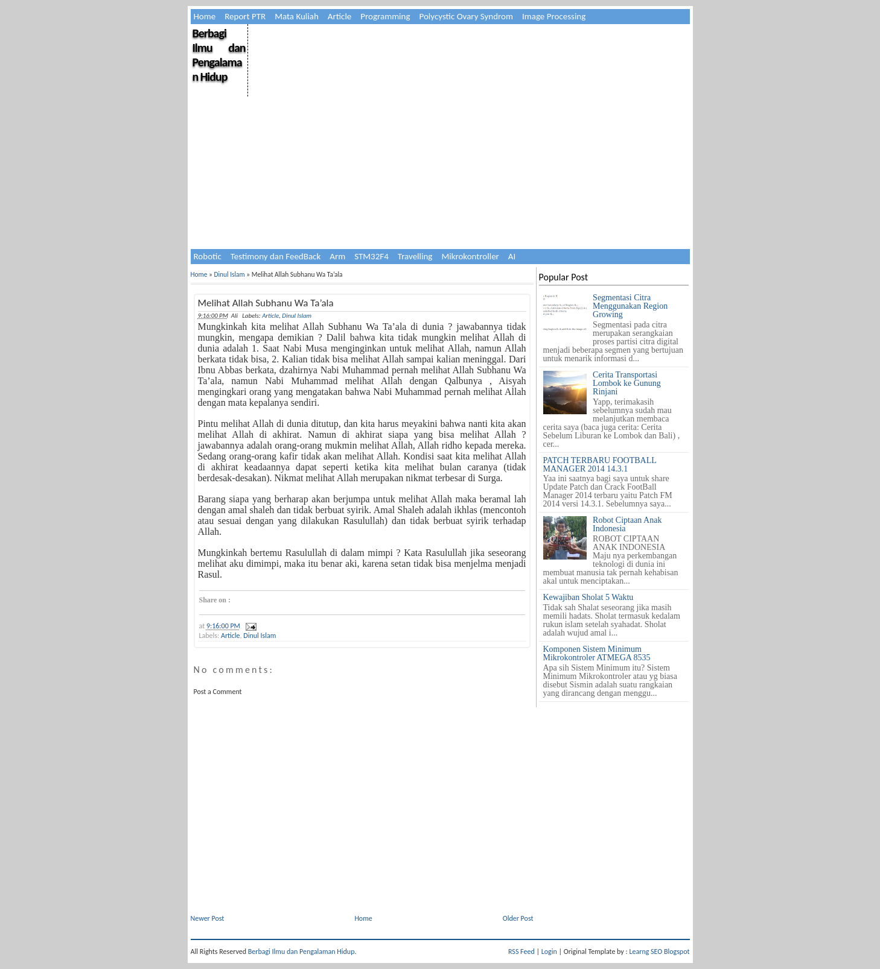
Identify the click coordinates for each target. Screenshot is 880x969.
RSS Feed (521, 951)
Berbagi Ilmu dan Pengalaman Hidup (219, 55)
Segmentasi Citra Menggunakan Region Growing (630, 306)
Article (340, 16)
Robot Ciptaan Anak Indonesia (627, 524)
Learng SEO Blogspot (659, 951)
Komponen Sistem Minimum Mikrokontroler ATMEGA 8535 (597, 653)
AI (511, 256)
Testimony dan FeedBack (276, 256)
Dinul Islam (229, 274)
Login (549, 951)
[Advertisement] (468, 108)
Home (205, 16)
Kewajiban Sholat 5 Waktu (588, 597)
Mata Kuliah (297, 16)
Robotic (208, 256)
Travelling (415, 256)
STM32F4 (371, 256)
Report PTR (245, 16)
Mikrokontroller (470, 256)
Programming (385, 16)
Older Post (518, 918)
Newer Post (208, 918)
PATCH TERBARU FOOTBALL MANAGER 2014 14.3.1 (600, 464)
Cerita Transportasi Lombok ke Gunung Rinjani (627, 383)
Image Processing (553, 16)
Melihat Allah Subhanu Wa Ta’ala (266, 303)
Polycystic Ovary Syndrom (466, 16)
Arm (337, 256)
